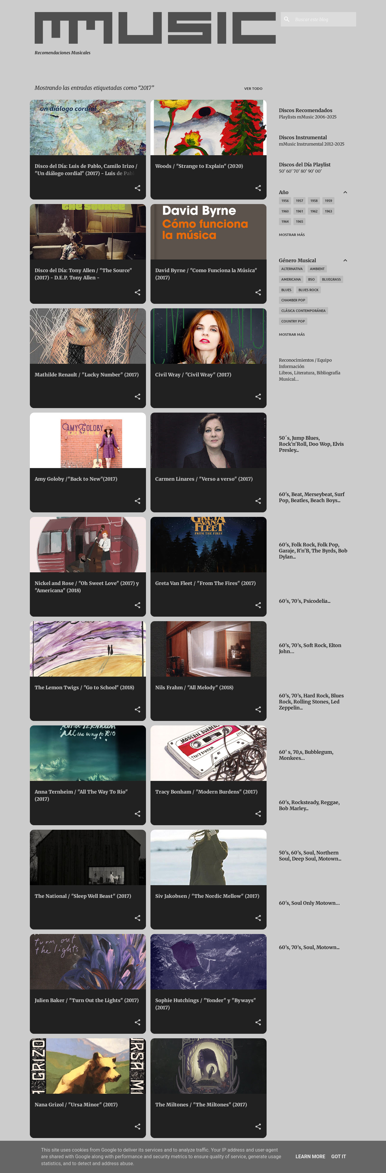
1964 (285, 221)
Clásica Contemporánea (303, 310)
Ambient (317, 268)
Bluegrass (331, 279)
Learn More (310, 1156)
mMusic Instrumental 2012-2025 (311, 144)
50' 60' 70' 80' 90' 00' (300, 171)
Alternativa (292, 268)
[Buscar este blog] (324, 19)
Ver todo (253, 88)
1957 (299, 200)
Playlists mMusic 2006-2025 (308, 117)
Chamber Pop (293, 300)
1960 (285, 211)
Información (291, 366)
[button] (137, 188)
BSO (311, 279)
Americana (291, 279)
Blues (286, 289)
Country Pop (293, 321)
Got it (338, 1156)
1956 (285, 200)
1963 (328, 211)
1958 (314, 200)
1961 (299, 211)
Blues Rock (308, 289)
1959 (328, 200)
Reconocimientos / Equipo (305, 360)
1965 (299, 221)
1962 (314, 211)
